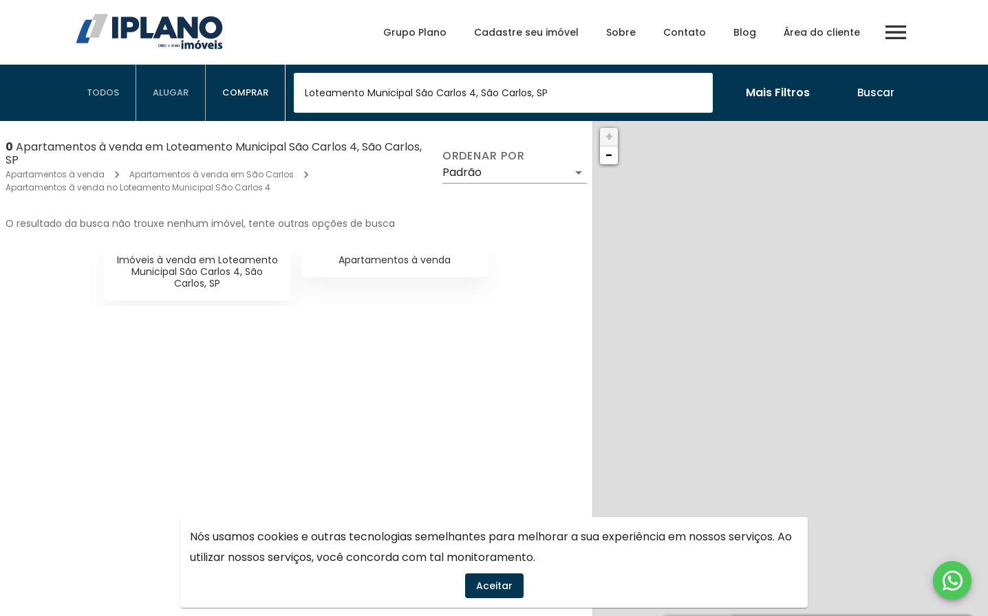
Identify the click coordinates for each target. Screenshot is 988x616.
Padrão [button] (462, 172)
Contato (684, 32)
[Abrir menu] (896, 32)
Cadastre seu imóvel (526, 32)
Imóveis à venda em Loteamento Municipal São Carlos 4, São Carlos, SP (197, 271)
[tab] (103, 93)
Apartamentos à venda (55, 174)
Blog (744, 32)
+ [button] (609, 136)
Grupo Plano (415, 32)
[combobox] (503, 93)
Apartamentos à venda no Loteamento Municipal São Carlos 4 (138, 187)
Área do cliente (822, 32)
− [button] (608, 155)
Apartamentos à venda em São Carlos (211, 174)
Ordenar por (483, 156)
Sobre (621, 32)
